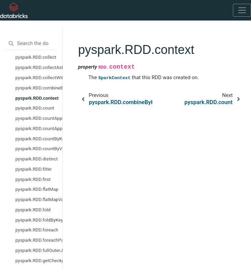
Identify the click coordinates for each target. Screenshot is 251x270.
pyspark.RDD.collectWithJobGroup (38, 77)
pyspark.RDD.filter (33, 169)
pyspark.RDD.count (34, 108)
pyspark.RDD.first (33, 179)
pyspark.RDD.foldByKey (38, 220)
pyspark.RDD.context (36, 98)
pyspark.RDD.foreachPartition (38, 240)
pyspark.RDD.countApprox (38, 118)
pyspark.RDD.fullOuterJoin (38, 250)
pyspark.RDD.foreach (36, 229)
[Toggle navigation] (242, 10)
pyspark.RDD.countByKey (38, 138)
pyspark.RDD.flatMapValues (38, 199)
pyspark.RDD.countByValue (38, 148)
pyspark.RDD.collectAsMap (38, 67)
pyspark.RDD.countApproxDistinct (38, 128)
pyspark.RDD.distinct (36, 158)
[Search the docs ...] (31, 44)
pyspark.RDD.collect (35, 57)
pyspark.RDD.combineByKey (38, 87)
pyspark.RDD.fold (33, 209)
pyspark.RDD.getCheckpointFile (38, 260)
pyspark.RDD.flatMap (36, 189)
